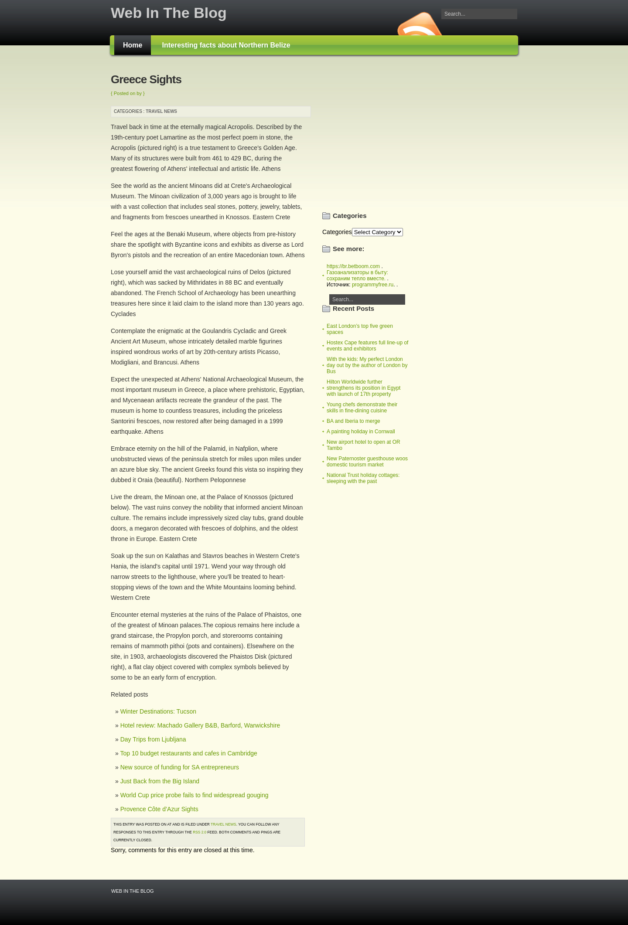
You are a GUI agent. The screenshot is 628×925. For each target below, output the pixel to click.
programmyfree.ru (372, 285)
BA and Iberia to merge (353, 421)
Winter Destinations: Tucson (158, 711)
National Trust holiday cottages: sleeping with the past (363, 478)
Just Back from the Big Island (159, 781)
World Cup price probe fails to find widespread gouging (194, 795)
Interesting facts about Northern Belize (226, 45)
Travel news (161, 111)
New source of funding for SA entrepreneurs (179, 767)
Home (132, 45)
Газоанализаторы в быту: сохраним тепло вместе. (357, 275)
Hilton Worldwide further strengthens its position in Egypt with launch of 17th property (363, 388)
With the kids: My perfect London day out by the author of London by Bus (367, 365)
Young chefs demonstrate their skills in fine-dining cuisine (362, 407)
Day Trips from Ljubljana (153, 739)
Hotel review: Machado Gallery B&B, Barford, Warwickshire (200, 725)
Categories (337, 231)
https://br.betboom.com (353, 266)
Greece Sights (146, 79)
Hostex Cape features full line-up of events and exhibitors (367, 346)
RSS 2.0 (199, 832)
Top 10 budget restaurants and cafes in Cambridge (188, 753)
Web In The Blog (169, 12)
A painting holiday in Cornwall (361, 431)
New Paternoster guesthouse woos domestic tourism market (367, 462)
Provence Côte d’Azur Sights (159, 809)
